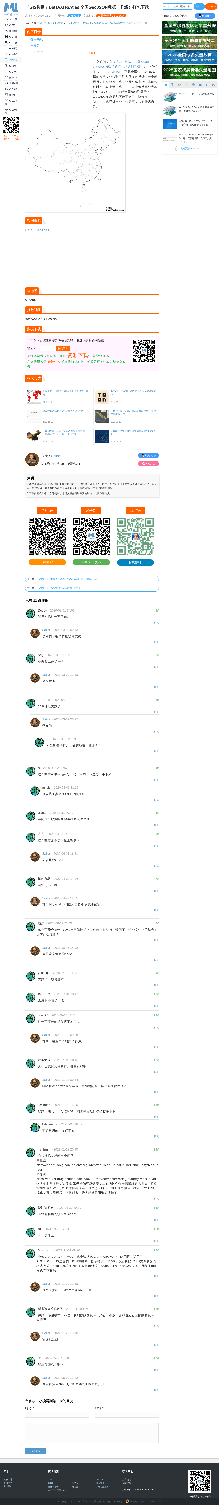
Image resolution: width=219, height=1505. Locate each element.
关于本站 (7, 1479)
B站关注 (148, 463)
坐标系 (35, 46)
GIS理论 (11, 48)
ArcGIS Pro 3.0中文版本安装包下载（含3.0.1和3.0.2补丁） (196, 109)
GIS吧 (51, 1483)
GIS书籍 (11, 37)
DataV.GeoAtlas (112, 72)
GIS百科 (11, 66)
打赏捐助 (126, 1479)
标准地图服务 (102, 1486)
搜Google (211, 6)
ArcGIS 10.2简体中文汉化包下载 (196, 93)
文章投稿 (126, 1483)
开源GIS (11, 77)
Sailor (55, 456)
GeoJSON (118, 15)
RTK (74, 1479)
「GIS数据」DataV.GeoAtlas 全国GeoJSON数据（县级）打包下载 (106, 23)
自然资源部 (53, 1486)
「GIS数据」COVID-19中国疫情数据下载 (59, 588)
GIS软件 (11, 71)
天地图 (75, 1486)
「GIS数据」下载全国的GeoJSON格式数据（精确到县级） (68, 579)
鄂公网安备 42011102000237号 (145, 1501)
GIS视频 (11, 31)
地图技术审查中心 (57, 1490)
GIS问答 (11, 89)
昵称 (29, 1408)
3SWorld (76, 1483)
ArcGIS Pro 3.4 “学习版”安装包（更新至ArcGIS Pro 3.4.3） (195, 123)
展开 (93, 52)
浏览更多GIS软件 (190, 148)
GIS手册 (11, 42)
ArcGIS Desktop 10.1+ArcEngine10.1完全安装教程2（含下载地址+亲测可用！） (197, 138)
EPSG (51, 1479)
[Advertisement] (58, 83)
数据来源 (36, 39)
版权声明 (7, 1483)
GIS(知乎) (100, 1483)
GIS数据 (11, 60)
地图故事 (11, 83)
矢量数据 (103, 15)
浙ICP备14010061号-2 (113, 1501)
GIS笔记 (11, 25)
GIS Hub (99, 1479)
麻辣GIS (45, 23)
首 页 (11, 19)
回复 (156, 622)
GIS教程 (11, 54)
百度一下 (199, 6)
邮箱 (99, 1408)
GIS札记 (11, 95)
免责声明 (7, 1486)
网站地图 (96, 1501)
